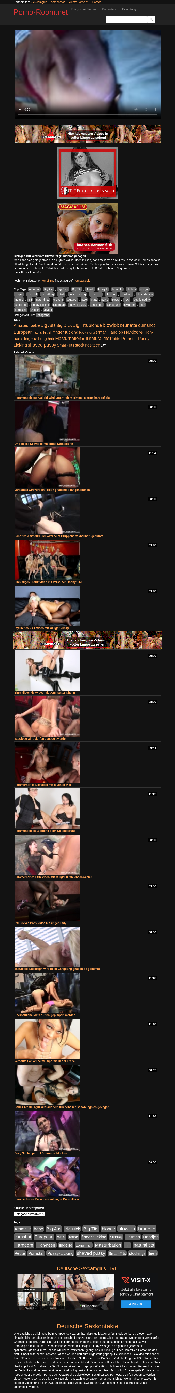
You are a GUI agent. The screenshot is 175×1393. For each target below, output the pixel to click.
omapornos (58, 2)
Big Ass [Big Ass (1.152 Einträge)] (48, 325)
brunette (117, 289)
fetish (61, 294)
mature (19, 299)
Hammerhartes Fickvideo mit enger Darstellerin (47, 1199)
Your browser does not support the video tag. (88, 74)
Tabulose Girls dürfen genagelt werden (41, 738)
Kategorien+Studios (83, 9)
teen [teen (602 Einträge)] (96, 345)
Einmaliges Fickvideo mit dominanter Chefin (45, 692)
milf (29, 299)
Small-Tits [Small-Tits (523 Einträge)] (65, 345)
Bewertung (129, 9)
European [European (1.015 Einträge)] (23, 332)
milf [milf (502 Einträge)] (85, 338)
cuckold (32, 294)
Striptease (113, 304)
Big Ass (49, 289)
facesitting (47, 294)
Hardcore (126, 294)
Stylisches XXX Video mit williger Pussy (42, 628)
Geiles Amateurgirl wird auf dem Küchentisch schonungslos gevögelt (62, 1107)
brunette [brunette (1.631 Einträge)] (128, 325)
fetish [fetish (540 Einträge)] (48, 332)
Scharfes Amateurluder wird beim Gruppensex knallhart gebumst (59, 536)
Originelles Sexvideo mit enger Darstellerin (44, 443)
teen (142, 304)
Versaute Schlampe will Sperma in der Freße (45, 1061)
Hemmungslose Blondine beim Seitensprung (45, 830)
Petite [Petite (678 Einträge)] (115, 338)
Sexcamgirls (39, 2)
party (94, 299)
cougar (144, 289)
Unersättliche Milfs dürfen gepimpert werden (45, 1015)
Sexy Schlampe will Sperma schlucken (41, 1153)
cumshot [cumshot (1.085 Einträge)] (146, 325)
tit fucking (21, 309)
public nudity (142, 299)
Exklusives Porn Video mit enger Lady (40, 923)
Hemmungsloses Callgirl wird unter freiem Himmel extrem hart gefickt (62, 397)
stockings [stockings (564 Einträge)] (83, 345)
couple (19, 294)
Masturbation (144, 294)
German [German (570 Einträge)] (99, 332)
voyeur (48, 309)
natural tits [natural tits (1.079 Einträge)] (99, 338)
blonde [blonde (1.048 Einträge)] (95, 325)
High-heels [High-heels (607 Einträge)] (46, 1245)
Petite (116, 299)
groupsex (96, 294)
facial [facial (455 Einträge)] (37, 332)
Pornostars (109, 9)
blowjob (103, 289)
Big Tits (76, 289)
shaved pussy (77, 304)
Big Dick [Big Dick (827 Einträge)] (64, 325)
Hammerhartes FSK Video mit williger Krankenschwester (53, 877)
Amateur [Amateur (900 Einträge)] (22, 325)
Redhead (59, 304)
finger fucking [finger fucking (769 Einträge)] (65, 332)
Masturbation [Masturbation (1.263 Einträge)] (68, 338)
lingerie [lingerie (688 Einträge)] (30, 338)
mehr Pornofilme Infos (28, 272)
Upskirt (35, 309)
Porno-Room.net (41, 12)
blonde (90, 289)
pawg (104, 299)
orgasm (58, 299)
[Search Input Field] (126, 19)
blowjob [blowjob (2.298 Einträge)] (111, 325)
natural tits (42, 299)
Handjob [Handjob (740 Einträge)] (115, 332)
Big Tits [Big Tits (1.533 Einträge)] (80, 325)
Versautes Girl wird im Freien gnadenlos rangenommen (52, 490)
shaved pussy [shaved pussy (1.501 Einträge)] (42, 345)
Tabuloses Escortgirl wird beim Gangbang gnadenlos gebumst (57, 969)
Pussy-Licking (40, 304)
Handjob (111, 294)
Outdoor (72, 299)
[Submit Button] (151, 19)
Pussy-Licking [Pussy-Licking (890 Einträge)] (60, 1253)
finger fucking (77, 294)
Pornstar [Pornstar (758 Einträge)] (129, 338)
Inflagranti (43, 315)
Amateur (34, 289)
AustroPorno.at (78, 2)
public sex (21, 304)
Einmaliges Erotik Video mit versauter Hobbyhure (48, 582)
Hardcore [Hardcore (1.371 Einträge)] (133, 332)
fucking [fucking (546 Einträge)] (85, 332)
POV (127, 299)
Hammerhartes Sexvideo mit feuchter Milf (43, 784)
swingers (129, 304)
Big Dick (62, 289)
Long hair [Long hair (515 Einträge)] (46, 338)
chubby (131, 289)
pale (84, 299)
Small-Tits (96, 304)
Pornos (96, 2)
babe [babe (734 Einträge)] (35, 325)
